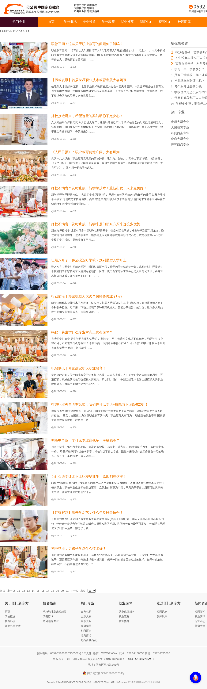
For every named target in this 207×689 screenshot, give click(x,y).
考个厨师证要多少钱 (188, 86)
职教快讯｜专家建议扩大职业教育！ (78, 368)
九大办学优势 (13, 625)
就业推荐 (127, 22)
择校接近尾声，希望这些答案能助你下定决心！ (87, 116)
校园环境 (10, 621)
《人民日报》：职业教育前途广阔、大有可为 (85, 152)
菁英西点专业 (180, 144)
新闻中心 (146, 22)
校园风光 (162, 611)
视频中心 (165, 22)
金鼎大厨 (86, 616)
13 (28, 590)
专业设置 (89, 22)
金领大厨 (86, 621)
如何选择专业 (51, 621)
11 (18, 590)
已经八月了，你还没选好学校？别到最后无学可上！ (90, 260)
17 (47, 590)
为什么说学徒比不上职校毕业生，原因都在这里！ (88, 476)
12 (23, 590)
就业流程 (124, 616)
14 (33, 590)
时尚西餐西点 (89, 640)
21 (67, 590)
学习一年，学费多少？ (189, 69)
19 (57, 590)
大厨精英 (86, 625)
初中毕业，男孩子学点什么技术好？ (78, 548)
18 (52, 590)
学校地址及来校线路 (55, 611)
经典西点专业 (180, 133)
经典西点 (86, 635)
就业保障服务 (127, 611)
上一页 (11, 590)
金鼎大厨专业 (180, 138)
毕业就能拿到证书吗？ (189, 80)
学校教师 (108, 22)
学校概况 (70, 22)
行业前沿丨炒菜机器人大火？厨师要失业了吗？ (87, 296)
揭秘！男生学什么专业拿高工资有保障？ (82, 332)
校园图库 (184, 22)
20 (62, 590)
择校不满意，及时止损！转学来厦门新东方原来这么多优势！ (97, 224)
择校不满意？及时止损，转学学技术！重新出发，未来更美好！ (99, 188)
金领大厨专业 (180, 121)
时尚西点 (86, 630)
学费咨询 (48, 616)
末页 (83, 590)
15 (38, 590)
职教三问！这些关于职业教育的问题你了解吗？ (87, 44)
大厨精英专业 (180, 127)
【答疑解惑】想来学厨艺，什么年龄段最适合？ (87, 513)
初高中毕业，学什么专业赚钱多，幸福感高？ (85, 440)
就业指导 (124, 621)
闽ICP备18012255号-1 (140, 658)
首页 (51, 22)
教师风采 (162, 616)
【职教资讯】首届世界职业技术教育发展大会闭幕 (88, 80)
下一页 (74, 590)
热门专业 (19, 22)
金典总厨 (86, 611)
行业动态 (19, 31)
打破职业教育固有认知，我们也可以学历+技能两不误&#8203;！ (99, 404)
